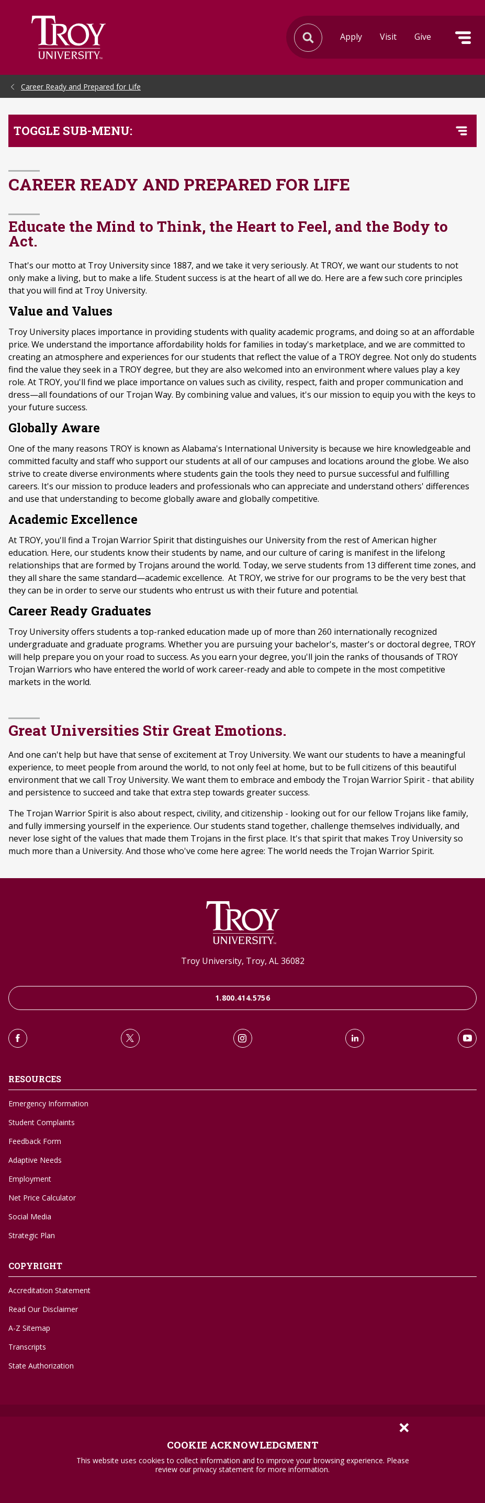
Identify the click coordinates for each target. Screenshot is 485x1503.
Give (422, 36)
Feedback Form (34, 1141)
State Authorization (41, 1366)
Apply (351, 36)
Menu (463, 38)
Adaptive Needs (35, 1160)
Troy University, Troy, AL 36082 (242, 961)
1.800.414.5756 (242, 998)
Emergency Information (48, 1103)
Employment (29, 1179)
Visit (388, 36)
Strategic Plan (31, 1235)
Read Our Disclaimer (43, 1309)
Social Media (29, 1216)
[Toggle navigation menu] (461, 131)
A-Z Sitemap (29, 1328)
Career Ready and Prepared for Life (81, 87)
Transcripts (27, 1347)
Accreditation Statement (49, 1290)
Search (68, 37)
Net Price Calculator (42, 1198)
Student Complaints (41, 1122)
